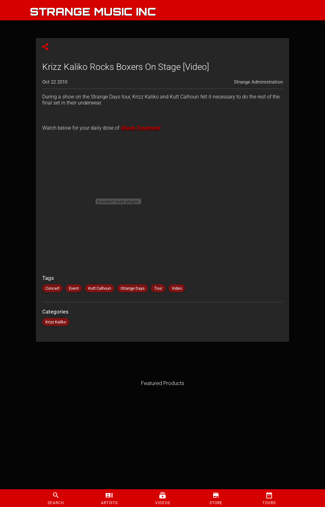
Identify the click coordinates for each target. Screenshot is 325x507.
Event (74, 288)
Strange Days (133, 288)
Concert (52, 288)
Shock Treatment (140, 128)
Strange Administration (258, 82)
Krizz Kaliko (55, 322)
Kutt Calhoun (99, 288)
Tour (158, 288)
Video (177, 288)
